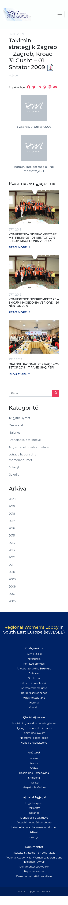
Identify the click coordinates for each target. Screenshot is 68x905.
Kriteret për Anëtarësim (34, 683)
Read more (19, 247)
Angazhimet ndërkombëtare (29, 447)
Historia (34, 702)
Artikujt (14, 467)
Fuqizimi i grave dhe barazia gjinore (34, 723)
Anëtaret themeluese (34, 688)
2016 (12, 528)
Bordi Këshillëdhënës (34, 692)
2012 (12, 557)
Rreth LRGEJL (34, 654)
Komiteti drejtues (33, 663)
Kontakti (34, 707)
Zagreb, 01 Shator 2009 (34, 126)
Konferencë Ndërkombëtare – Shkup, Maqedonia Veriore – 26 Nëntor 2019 (34, 303)
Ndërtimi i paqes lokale (34, 737)
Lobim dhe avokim (33, 733)
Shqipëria (34, 777)
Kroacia (34, 763)
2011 (11, 564)
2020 (12, 499)
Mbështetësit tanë (34, 697)
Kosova (34, 758)
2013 (12, 550)
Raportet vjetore (34, 871)
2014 (12, 542)
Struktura (34, 678)
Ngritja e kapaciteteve (34, 742)
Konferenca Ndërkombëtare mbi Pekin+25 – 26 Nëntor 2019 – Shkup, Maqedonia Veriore (33, 238)
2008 (12, 586)
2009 (12, 579)
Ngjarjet (14, 75)
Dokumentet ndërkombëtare (34, 876)
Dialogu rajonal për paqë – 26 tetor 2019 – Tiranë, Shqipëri (34, 366)
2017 (12, 521)
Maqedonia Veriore (34, 787)
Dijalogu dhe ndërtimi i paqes (34, 728)
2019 (12, 506)
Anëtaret (34, 673)
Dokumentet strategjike (33, 866)
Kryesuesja (34, 658)
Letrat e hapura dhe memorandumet (22, 457)
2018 (12, 513)
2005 (12, 601)
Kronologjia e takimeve (25, 440)
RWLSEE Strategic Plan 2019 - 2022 (34, 852)
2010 (12, 572)
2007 (12, 594)
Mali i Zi (34, 782)
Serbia (34, 768)
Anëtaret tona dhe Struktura (34, 668)
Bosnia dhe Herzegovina (34, 772)
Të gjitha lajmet (19, 418)
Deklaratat (16, 425)
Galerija (14, 474)
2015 (12, 535)
